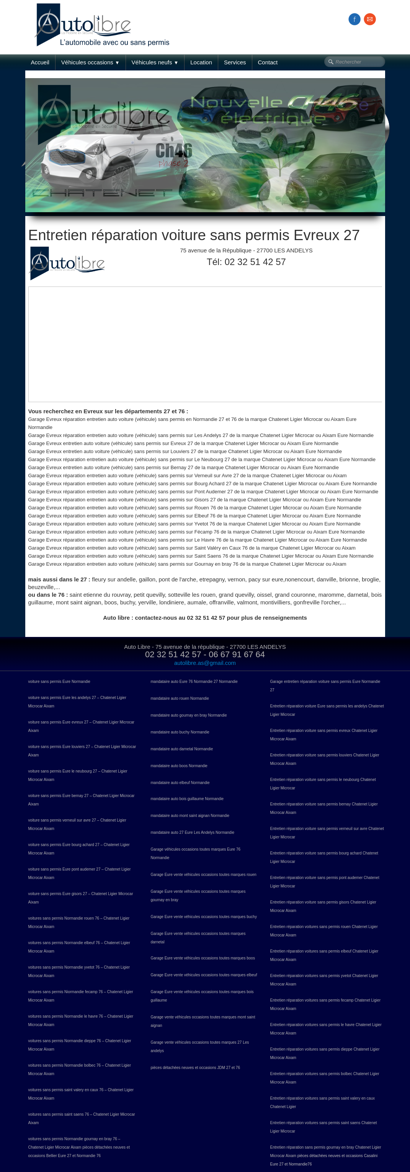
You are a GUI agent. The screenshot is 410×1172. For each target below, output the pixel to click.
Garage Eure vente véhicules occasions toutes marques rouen (203, 874)
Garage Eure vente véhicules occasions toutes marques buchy (204, 917)
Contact (268, 62)
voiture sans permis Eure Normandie (59, 681)
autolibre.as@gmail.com (205, 663)
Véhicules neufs (155, 62)
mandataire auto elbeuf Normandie (180, 783)
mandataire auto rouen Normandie (180, 698)
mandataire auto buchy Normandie (180, 732)
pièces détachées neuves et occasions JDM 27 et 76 (195, 1068)
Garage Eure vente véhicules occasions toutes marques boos (203, 958)
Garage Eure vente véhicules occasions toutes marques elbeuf (204, 975)
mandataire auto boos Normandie (179, 766)
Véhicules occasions (90, 62)
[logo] (104, 16)
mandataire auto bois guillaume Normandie (187, 799)
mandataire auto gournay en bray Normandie (189, 715)
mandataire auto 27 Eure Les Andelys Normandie (192, 832)
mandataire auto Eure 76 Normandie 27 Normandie (194, 681)
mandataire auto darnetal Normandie (182, 749)
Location (201, 62)
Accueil (40, 62)
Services (235, 62)
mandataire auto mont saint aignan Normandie (190, 816)
